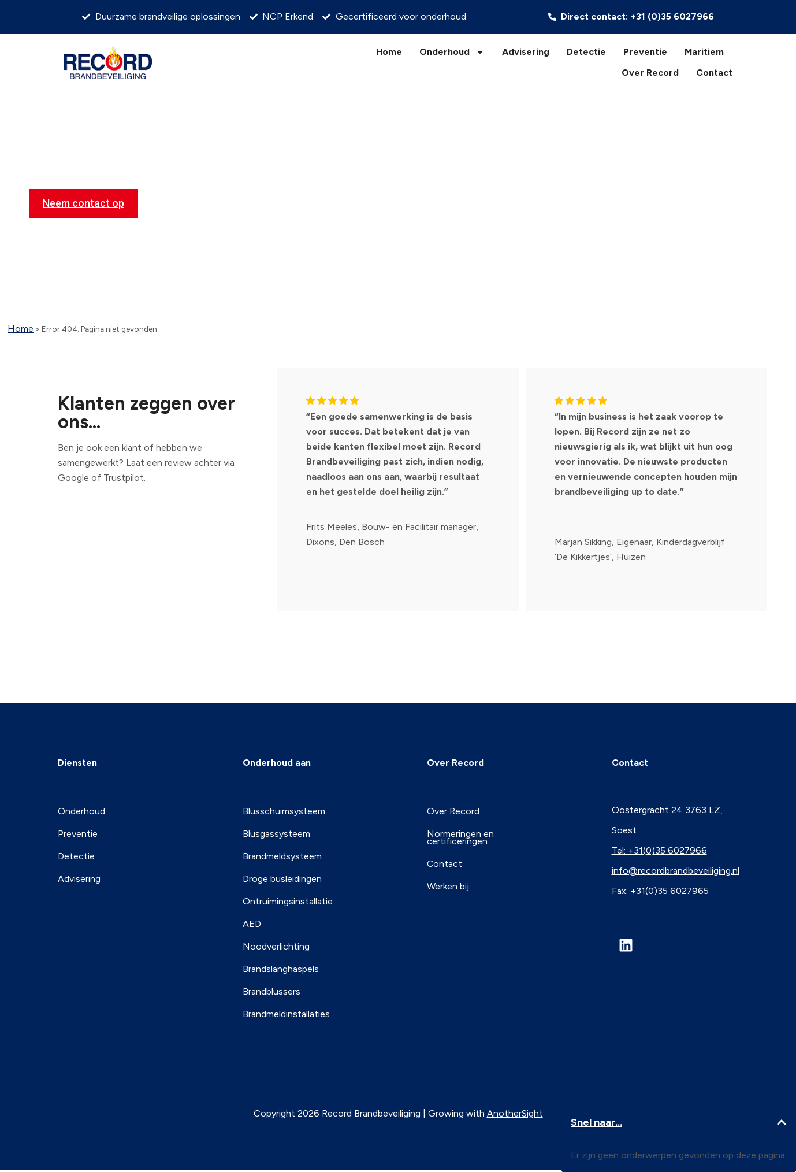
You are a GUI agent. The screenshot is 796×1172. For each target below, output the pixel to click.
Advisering (525, 51)
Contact (714, 72)
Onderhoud (452, 52)
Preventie (645, 51)
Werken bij (448, 883)
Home (389, 51)
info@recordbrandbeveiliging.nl (675, 870)
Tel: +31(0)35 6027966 (659, 850)
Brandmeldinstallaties (286, 1008)
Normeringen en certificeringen (460, 836)
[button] (781, 1122)
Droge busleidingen (282, 876)
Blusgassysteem (276, 832)
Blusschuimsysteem (284, 810)
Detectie (586, 51)
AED (252, 920)
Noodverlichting (276, 942)
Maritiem (704, 51)
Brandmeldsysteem (282, 854)
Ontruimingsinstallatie (288, 898)
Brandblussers (271, 986)
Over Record (650, 72)
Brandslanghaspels (281, 964)
